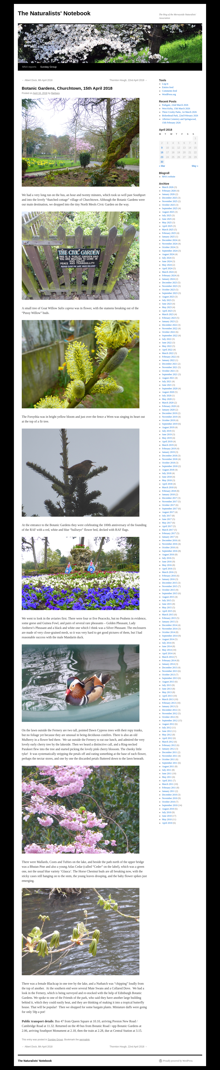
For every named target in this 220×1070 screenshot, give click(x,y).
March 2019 (168, 445)
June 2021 (167, 385)
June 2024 (167, 261)
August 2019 (168, 427)
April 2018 (167, 484)
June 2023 (167, 303)
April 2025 (167, 226)
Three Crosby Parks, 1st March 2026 (179, 112)
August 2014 (168, 639)
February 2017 (169, 533)
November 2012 (169, 713)
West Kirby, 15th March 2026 (176, 108)
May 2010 (167, 819)
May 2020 (167, 399)
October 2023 (168, 289)
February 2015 (169, 618)
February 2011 (169, 787)
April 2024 (167, 268)
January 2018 (168, 494)
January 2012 (168, 748)
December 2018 (169, 455)
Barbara (55, 93)
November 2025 (169, 201)
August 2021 (168, 378)
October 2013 (168, 674)
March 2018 (168, 487)
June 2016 (167, 561)
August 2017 (168, 512)
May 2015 (167, 607)
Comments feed (169, 90)
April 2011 (167, 780)
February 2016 (169, 575)
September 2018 (169, 466)
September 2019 (169, 423)
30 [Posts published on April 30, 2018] (162, 162)
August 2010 (168, 808)
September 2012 (169, 720)
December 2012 (169, 710)
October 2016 (168, 547)
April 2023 (167, 310)
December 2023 (169, 282)
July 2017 (166, 515)
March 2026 (168, 187)
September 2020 (169, 388)
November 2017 (169, 501)
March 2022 (168, 353)
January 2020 (168, 409)
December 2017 (169, 498)
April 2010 (167, 823)
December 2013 (169, 667)
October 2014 (168, 632)
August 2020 (168, 392)
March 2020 (168, 402)
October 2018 (168, 462)
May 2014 (167, 650)
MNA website (168, 176)
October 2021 (168, 370)
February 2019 (169, 448)
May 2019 (167, 438)
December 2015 (169, 582)
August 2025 (168, 212)
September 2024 (169, 250)
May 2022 (167, 346)
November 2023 (169, 286)
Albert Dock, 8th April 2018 (37, 80)
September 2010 (169, 805)
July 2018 (166, 473)
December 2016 (169, 540)
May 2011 (167, 777)
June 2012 (167, 731)
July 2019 (166, 431)
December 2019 (169, 413)
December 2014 (169, 625)
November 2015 (169, 586)
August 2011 (168, 766)
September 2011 (169, 763)
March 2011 (168, 784)
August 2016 (168, 554)
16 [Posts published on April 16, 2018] (162, 152)
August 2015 (168, 597)
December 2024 (169, 240)
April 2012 (167, 738)
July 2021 (166, 381)
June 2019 (167, 434)
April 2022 (167, 349)
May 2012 (167, 734)
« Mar (162, 166)
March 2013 (168, 699)
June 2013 (167, 688)
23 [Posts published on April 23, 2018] (162, 157)
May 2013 (167, 692)
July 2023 (166, 300)
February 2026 (169, 190)
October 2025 (168, 204)
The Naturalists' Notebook (54, 13)
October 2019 (168, 420)
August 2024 (168, 254)
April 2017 (167, 526)
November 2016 (169, 544)
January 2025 (168, 236)
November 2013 (169, 671)
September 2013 (169, 678)
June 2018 (167, 476)
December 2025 (169, 197)
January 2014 (168, 664)
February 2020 (169, 406)
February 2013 (169, 702)
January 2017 (168, 536)
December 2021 (169, 363)
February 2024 (169, 275)
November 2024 (169, 243)
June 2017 (167, 519)
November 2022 (169, 328)
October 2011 (168, 759)
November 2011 (169, 755)
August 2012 (168, 724)
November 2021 (169, 367)
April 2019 (167, 441)
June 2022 (167, 342)
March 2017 (168, 529)
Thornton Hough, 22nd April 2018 (128, 80)
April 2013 (167, 695)
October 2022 (168, 332)
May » (195, 166)
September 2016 (169, 551)
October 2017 (168, 505)
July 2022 (166, 339)
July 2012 (166, 727)
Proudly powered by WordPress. (178, 1060)
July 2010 (166, 812)
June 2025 (167, 219)
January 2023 (168, 321)
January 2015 (168, 621)
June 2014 (167, 646)
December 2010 (169, 794)
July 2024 (166, 257)
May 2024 (167, 265)
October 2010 (168, 801)
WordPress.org (169, 94)
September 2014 (169, 635)
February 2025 (169, 233)
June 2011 (167, 773)
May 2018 (167, 480)
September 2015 (169, 593)
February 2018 (169, 491)
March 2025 (168, 229)
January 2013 (168, 706)
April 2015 (167, 611)
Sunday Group (48, 66)
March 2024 (168, 272)
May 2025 (167, 222)
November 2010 (169, 798)
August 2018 (168, 469)
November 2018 (169, 459)
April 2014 (167, 653)
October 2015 (168, 589)
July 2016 (166, 558)
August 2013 (168, 681)
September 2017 (169, 508)
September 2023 (169, 293)
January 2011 (168, 791)
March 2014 (168, 657)
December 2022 (169, 325)
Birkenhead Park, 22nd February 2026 (180, 115)
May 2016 (167, 565)
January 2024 (168, 279)
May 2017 (167, 522)
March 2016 (168, 572)
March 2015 (168, 614)
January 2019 (168, 452)
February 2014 (169, 660)
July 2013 (166, 685)
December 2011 (169, 752)
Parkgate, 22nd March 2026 (175, 105)
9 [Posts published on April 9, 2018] (162, 147)
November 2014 (169, 628)
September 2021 (169, 374)
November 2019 (169, 416)
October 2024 (168, 247)
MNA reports (29, 66)
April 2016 (167, 568)
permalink (84, 1039)
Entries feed (168, 87)
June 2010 (167, 816)
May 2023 (167, 307)
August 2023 (168, 296)
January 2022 (168, 360)
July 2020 (166, 395)
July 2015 (166, 600)
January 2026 (168, 194)
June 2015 (167, 604)
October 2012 (168, 717)
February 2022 (169, 356)
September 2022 (169, 335)
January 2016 (168, 579)
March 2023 (168, 314)
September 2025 (169, 208)
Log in (165, 83)
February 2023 (169, 318)
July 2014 (166, 642)
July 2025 (166, 215)
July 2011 (166, 770)
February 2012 (169, 745)
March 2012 (168, 741)
